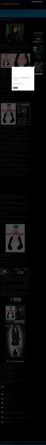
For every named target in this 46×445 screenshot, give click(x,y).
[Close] (34, 67)
